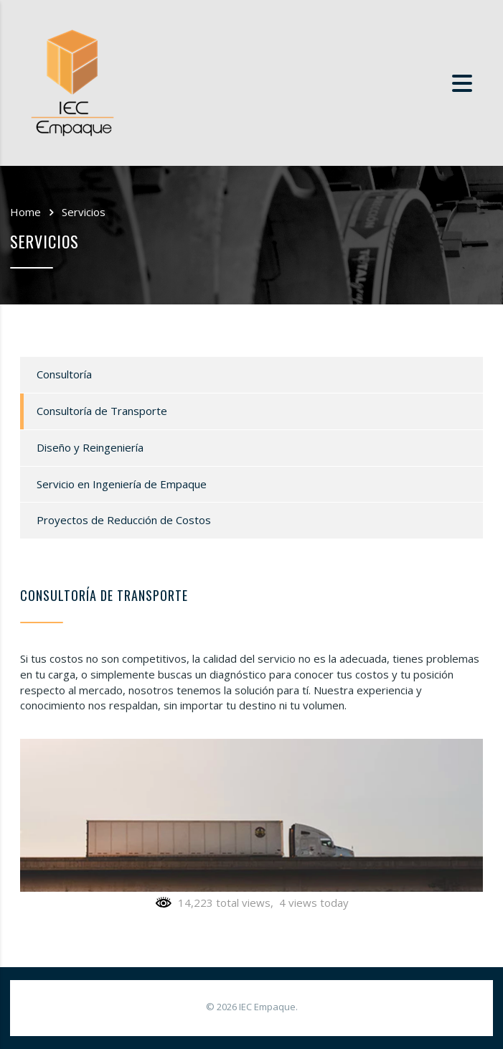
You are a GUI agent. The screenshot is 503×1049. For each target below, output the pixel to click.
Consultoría (64, 374)
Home (25, 212)
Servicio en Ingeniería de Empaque (122, 484)
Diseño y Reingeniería (90, 447)
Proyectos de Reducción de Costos (124, 520)
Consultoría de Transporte (102, 411)
